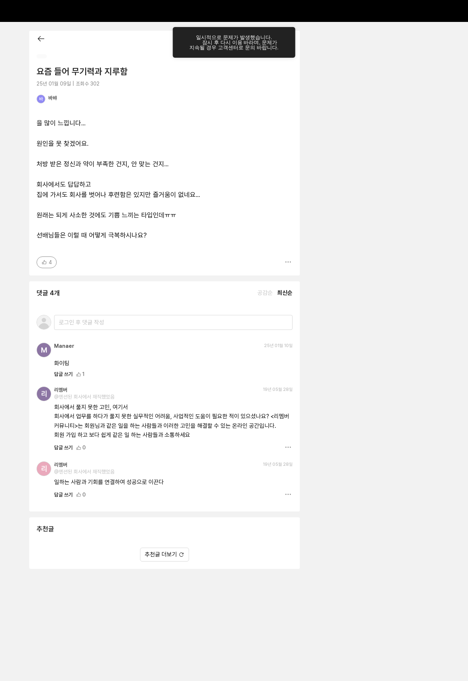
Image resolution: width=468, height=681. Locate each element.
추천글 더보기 (164, 554)
